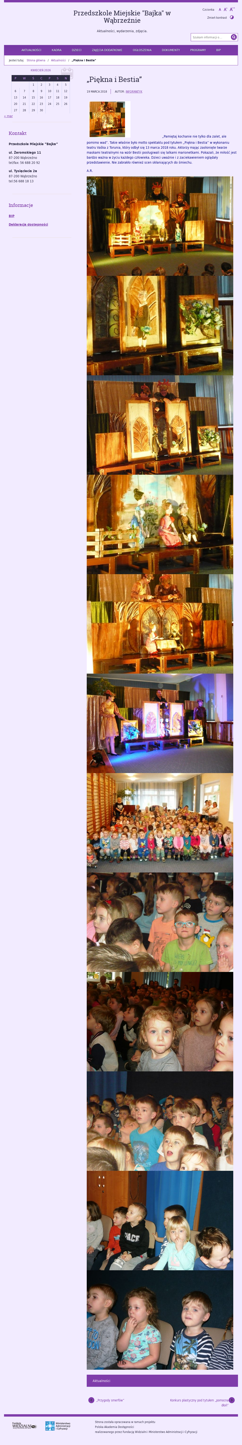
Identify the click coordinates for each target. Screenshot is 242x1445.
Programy (198, 50)
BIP (218, 50)
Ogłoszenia (142, 50)
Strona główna (36, 60)
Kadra (56, 50)
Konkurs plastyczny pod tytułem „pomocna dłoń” (199, 1403)
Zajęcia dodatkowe (107, 50)
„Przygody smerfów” (110, 1400)
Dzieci (77, 50)
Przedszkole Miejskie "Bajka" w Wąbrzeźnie (122, 17)
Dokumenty (171, 50)
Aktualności (31, 50)
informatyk (134, 91)
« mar (8, 115)
